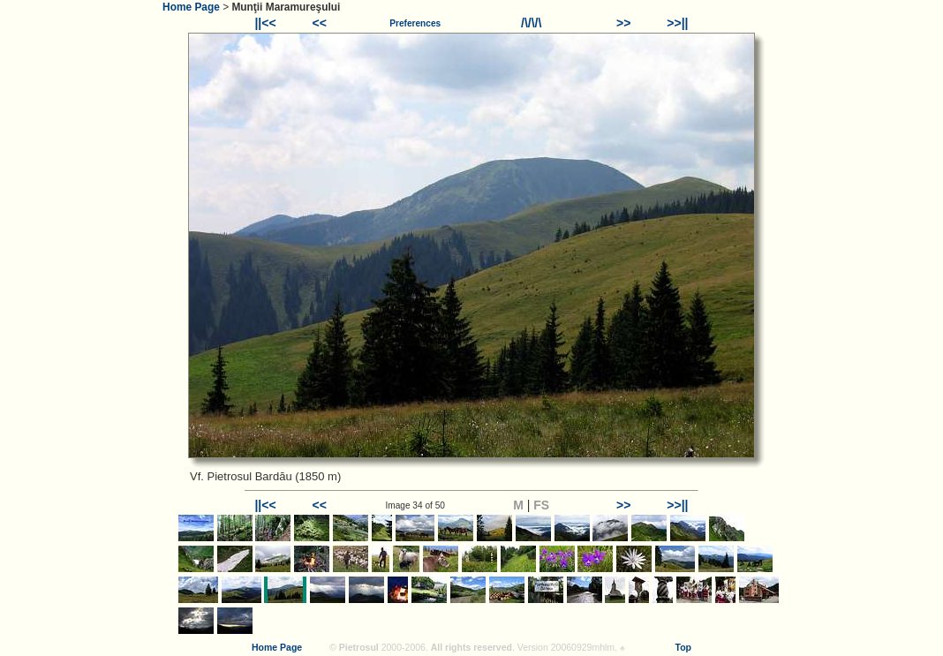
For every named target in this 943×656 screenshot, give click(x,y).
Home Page (191, 7)
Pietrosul (359, 647)
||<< (264, 23)
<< (320, 23)
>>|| (677, 23)
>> (623, 23)
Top (683, 647)
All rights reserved (471, 647)
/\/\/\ (531, 23)
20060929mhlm (583, 647)
